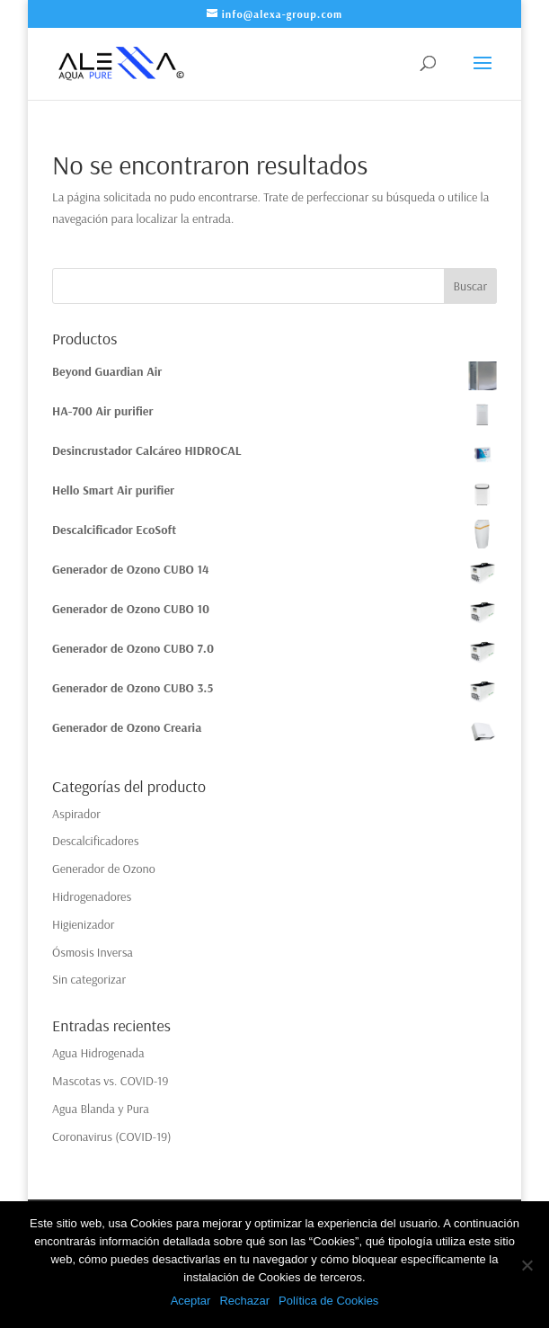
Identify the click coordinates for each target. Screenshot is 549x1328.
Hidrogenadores (91, 896)
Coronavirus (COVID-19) (112, 1136)
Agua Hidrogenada (98, 1053)
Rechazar (244, 1300)
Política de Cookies (328, 1300)
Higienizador (83, 924)
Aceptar (191, 1300)
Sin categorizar (89, 979)
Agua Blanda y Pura (100, 1109)
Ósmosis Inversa (92, 952)
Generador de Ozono (103, 868)
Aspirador (76, 814)
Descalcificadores (95, 841)
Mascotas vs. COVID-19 (110, 1081)
